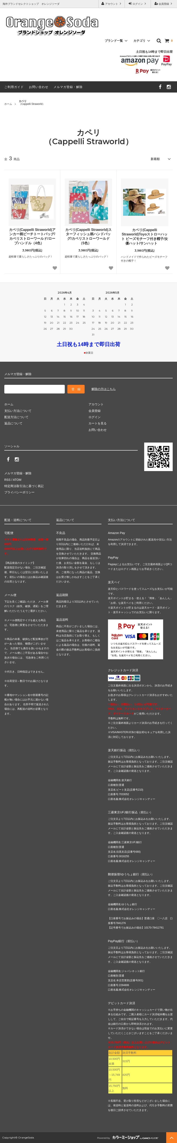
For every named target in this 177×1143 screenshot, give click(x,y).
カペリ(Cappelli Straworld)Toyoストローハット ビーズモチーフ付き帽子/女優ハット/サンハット (144, 236)
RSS (7, 479)
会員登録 (164, 3)
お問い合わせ (38, 87)
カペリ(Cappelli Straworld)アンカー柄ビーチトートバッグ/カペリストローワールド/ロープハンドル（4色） (32, 236)
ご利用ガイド (14, 87)
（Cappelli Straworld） (32, 103)
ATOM (17, 479)
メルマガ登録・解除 (68, 87)
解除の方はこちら (104, 389)
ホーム (8, 104)
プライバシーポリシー (19, 492)
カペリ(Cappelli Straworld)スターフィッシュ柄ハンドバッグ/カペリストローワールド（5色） (88, 236)
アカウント (111, 3)
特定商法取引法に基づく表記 (24, 486)
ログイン (137, 3)
